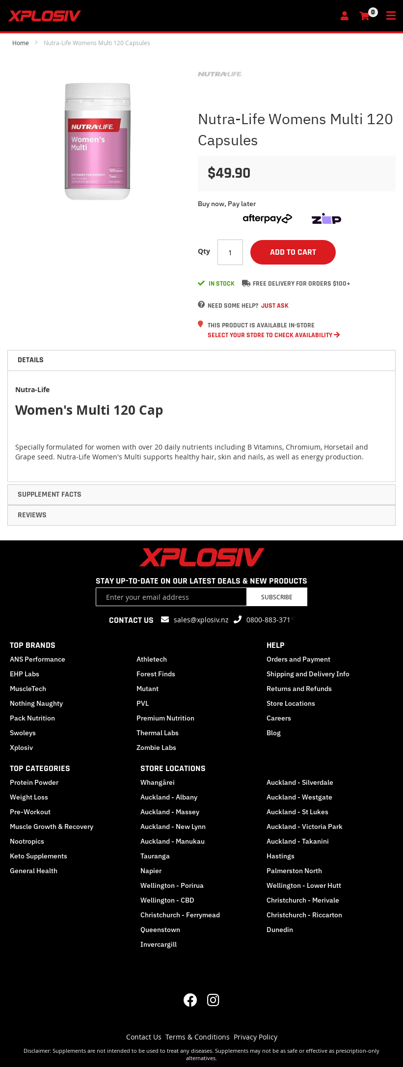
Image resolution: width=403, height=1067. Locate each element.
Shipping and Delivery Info (308, 673)
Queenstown (160, 929)
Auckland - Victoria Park (305, 826)
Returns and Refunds (299, 688)
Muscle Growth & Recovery (51, 826)
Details (31, 360)
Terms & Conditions (197, 1036)
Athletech (151, 659)
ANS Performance (37, 659)
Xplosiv (21, 747)
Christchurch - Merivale (303, 900)
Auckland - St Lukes (297, 811)
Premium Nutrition (165, 718)
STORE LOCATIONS (173, 768)
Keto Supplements (38, 856)
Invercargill (158, 944)
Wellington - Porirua (172, 885)
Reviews (32, 515)
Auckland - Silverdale (300, 782)
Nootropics (27, 841)
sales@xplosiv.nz (201, 619)
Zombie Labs (156, 747)
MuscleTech (28, 688)
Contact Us (143, 1036)
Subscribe (277, 597)
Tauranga (155, 856)
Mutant (147, 688)
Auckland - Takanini (298, 841)
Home (20, 43)
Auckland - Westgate (299, 797)
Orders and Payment (298, 659)
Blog (274, 732)
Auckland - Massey (169, 811)
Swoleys (23, 732)
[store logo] (170, 16)
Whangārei (157, 782)
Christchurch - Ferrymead (180, 914)
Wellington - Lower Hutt (304, 885)
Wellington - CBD (167, 900)
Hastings (281, 856)
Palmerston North (294, 870)
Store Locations (291, 703)
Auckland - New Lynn (173, 826)
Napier (150, 870)
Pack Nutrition (32, 718)
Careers (279, 718)
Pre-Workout (30, 811)
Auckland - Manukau (172, 841)
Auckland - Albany (168, 797)
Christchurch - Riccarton (304, 914)
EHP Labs (24, 673)
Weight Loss (29, 797)
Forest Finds (155, 673)
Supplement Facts (49, 494)
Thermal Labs (157, 732)
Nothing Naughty (36, 703)
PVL (142, 703)
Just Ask (275, 305)
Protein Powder (34, 782)
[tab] (201, 360)
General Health (33, 870)
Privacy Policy (255, 1036)
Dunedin (280, 929)
